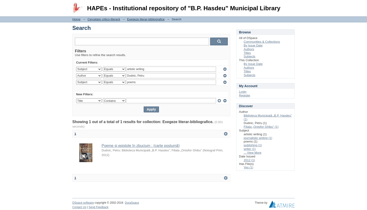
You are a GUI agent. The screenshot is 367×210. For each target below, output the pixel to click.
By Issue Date (253, 45)
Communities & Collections (262, 41)
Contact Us (79, 207)
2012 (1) (249, 160)
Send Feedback (99, 207)
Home (76, 19)
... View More (252, 152)
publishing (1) (253, 145)
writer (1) (250, 149)
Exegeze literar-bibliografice (146, 19)
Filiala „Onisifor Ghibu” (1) (261, 126)
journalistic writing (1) (258, 138)
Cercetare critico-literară (104, 19)
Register (244, 95)
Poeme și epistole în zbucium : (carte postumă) (141, 146)
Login (291, 5)
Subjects (249, 56)
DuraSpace (132, 202)
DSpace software (83, 202)
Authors (249, 49)
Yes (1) (248, 167)
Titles (247, 53)
